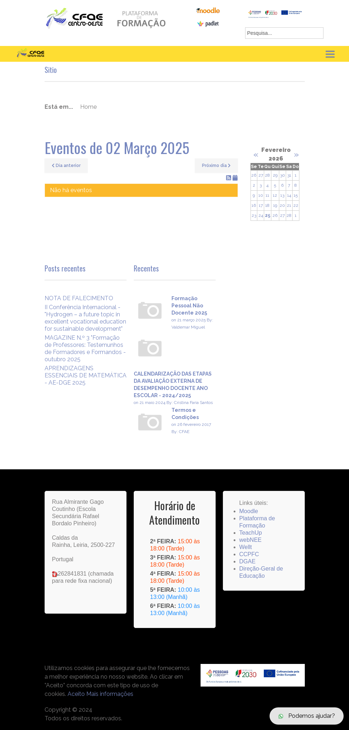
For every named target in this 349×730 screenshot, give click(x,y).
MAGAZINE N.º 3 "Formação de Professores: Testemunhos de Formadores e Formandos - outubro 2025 (85, 348)
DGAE (247, 561)
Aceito (76, 694)
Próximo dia (216, 165)
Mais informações (109, 694)
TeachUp (250, 533)
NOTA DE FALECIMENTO (79, 298)
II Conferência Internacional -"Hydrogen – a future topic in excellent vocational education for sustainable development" (85, 318)
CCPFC (249, 554)
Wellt (245, 547)
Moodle (248, 511)
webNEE (250, 540)
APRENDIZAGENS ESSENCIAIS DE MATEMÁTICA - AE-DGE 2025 (86, 375)
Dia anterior (66, 165)
